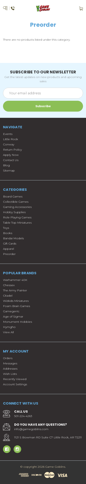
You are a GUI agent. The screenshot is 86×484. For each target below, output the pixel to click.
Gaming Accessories (17, 207)
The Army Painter (15, 290)
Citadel (7, 295)
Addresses (10, 368)
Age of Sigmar (13, 316)
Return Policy (12, 149)
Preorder (9, 254)
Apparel (8, 249)
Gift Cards (9, 243)
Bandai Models (13, 238)
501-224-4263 (23, 416)
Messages (10, 363)
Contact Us (10, 160)
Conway (8, 144)
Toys (6, 228)
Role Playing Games (17, 217)
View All (8, 332)
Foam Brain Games (16, 306)
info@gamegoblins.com (31, 429)
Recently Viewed (14, 379)
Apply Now (11, 155)
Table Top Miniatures (17, 222)
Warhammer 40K (15, 280)
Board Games (12, 196)
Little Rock (10, 139)
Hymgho (9, 327)
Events (7, 134)
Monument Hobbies (17, 322)
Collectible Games (15, 201)
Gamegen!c (11, 311)
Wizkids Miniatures (16, 301)
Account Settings (15, 384)
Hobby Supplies (14, 212)
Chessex (9, 285)
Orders (7, 358)
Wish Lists (10, 374)
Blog (6, 165)
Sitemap (9, 170)
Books (7, 233)
